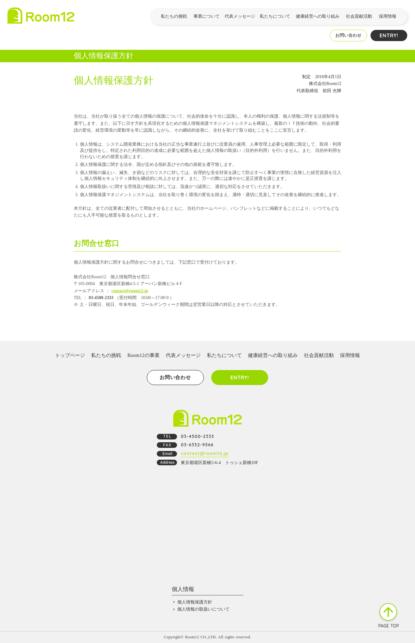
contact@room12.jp (129, 291)
